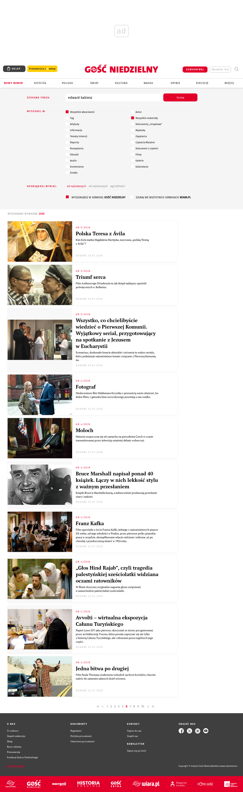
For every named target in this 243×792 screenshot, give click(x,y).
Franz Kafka (90, 523)
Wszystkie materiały (144, 117)
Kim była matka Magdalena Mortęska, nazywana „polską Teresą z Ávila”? (112, 241)
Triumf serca (91, 277)
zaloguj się (220, 69)
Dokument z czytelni (144, 148)
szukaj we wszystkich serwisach (163, 197)
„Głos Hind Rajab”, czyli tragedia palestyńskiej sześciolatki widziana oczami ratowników (117, 574)
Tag (70, 117)
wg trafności (117, 186)
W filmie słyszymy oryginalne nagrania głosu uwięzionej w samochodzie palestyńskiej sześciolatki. (108, 589)
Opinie (175, 83)
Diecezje (202, 83)
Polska (67, 83)
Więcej (229, 83)
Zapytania (139, 136)
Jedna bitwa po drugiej (102, 668)
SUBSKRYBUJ (195, 69)
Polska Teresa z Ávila (100, 233)
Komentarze (75, 166)
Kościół (40, 83)
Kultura (121, 83)
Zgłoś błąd (15, 766)
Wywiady (138, 130)
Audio (71, 160)
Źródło (72, 172)
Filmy (136, 154)
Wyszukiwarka (236, 69)
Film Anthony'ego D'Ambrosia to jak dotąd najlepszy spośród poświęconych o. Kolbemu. (111, 285)
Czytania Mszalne (143, 142)
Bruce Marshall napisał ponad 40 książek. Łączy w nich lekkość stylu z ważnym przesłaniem (117, 480)
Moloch (84, 430)
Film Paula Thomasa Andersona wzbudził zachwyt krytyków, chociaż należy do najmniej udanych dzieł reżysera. (116, 676)
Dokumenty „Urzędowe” (146, 124)
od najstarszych (98, 186)
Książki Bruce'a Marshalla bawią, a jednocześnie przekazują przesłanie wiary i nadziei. (116, 494)
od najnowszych (76, 186)
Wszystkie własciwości (80, 111)
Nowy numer (13, 83)
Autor (136, 111)
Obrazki (72, 154)
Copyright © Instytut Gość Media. (194, 766)
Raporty (72, 142)
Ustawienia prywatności (82, 741)
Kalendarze (139, 166)
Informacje (74, 130)
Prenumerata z (42, 69)
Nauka (148, 83)
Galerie (137, 160)
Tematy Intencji (76, 136)
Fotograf (86, 386)
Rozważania (74, 148)
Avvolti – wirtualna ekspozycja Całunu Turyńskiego (112, 620)
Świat (94, 83)
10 (142, 706)
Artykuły (72, 124)
